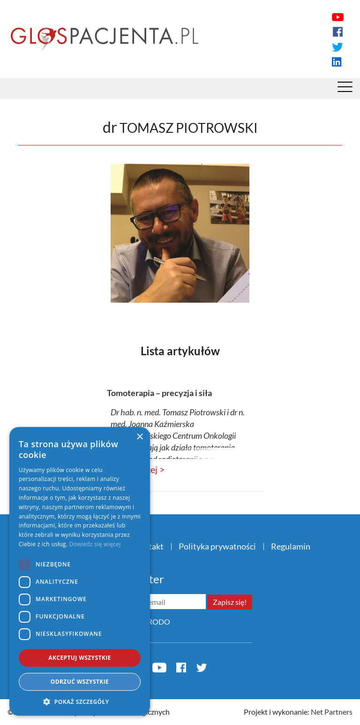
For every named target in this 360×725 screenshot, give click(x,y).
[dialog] (79, 571)
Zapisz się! (230, 601)
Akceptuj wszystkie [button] (79, 658)
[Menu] (345, 89)
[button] (80, 701)
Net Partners (331, 711)
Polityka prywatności (217, 546)
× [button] (139, 437)
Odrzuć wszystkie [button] (80, 682)
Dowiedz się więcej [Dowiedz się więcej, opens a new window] (95, 544)
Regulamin (290, 546)
